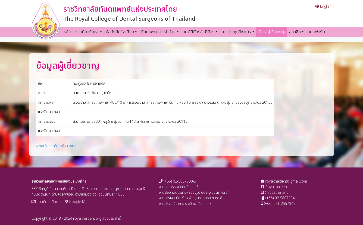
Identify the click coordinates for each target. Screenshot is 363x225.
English (323, 6)
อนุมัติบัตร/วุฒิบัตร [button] (198, 32)
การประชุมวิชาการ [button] (236, 32)
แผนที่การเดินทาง (46, 202)
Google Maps (78, 202)
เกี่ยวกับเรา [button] (90, 32)
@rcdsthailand (274, 192)
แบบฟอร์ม (316, 32)
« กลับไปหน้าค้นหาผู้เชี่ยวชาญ (57, 146)
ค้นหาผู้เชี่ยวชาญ (272, 32)
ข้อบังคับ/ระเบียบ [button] (120, 32)
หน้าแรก (70, 32)
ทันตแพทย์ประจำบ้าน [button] (158, 32)
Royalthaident (274, 187)
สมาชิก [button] (295, 32)
